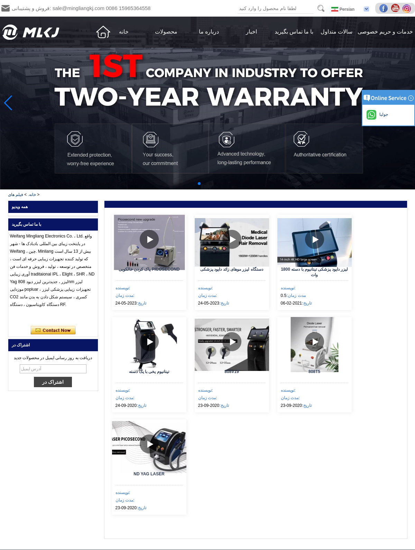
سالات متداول (336, 32)
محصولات (166, 32)
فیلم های (15, 194)
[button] (199, 183)
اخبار (251, 32)
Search (320, 8)
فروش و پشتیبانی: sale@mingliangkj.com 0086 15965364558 (81, 8)
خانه (124, 32)
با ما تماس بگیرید (294, 32)
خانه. (32, 194)
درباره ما (209, 32)
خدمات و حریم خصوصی (385, 32)
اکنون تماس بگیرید (53, 330)
